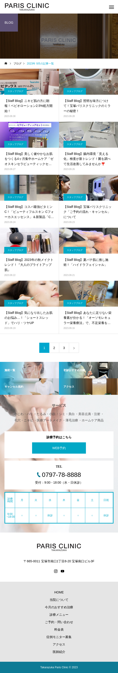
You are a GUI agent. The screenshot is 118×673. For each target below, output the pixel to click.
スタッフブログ (15, 91)
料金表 (59, 629)
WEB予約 (59, 448)
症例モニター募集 (59, 637)
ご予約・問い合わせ (59, 622)
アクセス (59, 644)
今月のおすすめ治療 (59, 607)
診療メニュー (59, 614)
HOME (59, 592)
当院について (59, 600)
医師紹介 (59, 652)
